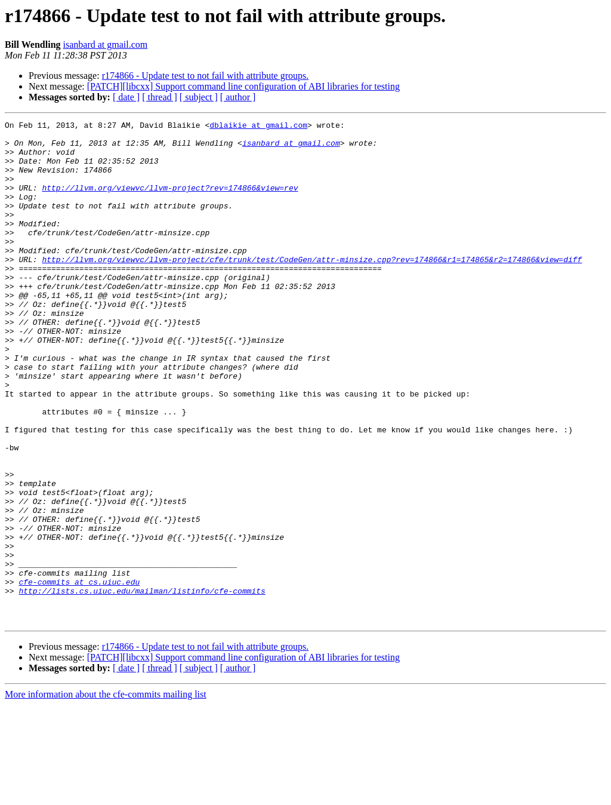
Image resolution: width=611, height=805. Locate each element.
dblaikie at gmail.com (258, 126)
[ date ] (126, 97)
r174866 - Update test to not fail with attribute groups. (205, 75)
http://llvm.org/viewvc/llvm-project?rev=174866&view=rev (170, 201)
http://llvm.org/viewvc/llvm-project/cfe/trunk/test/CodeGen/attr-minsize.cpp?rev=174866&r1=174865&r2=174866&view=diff (312, 287)
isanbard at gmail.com (105, 44)
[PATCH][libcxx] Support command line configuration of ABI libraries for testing (243, 86)
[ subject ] (199, 97)
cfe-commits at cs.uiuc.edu (79, 674)
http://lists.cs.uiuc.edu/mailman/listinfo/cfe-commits (141, 685)
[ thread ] (159, 97)
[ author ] (238, 97)
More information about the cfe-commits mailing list (105, 794)
